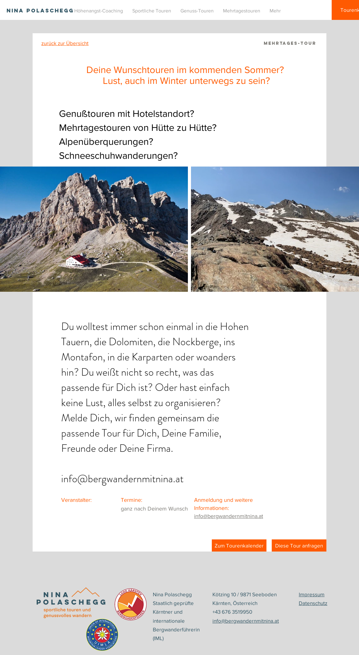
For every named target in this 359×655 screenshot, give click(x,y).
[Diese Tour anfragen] (299, 545)
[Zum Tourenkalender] (239, 545)
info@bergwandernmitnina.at (122, 478)
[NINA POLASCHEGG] (40, 10)
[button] (152, 11)
